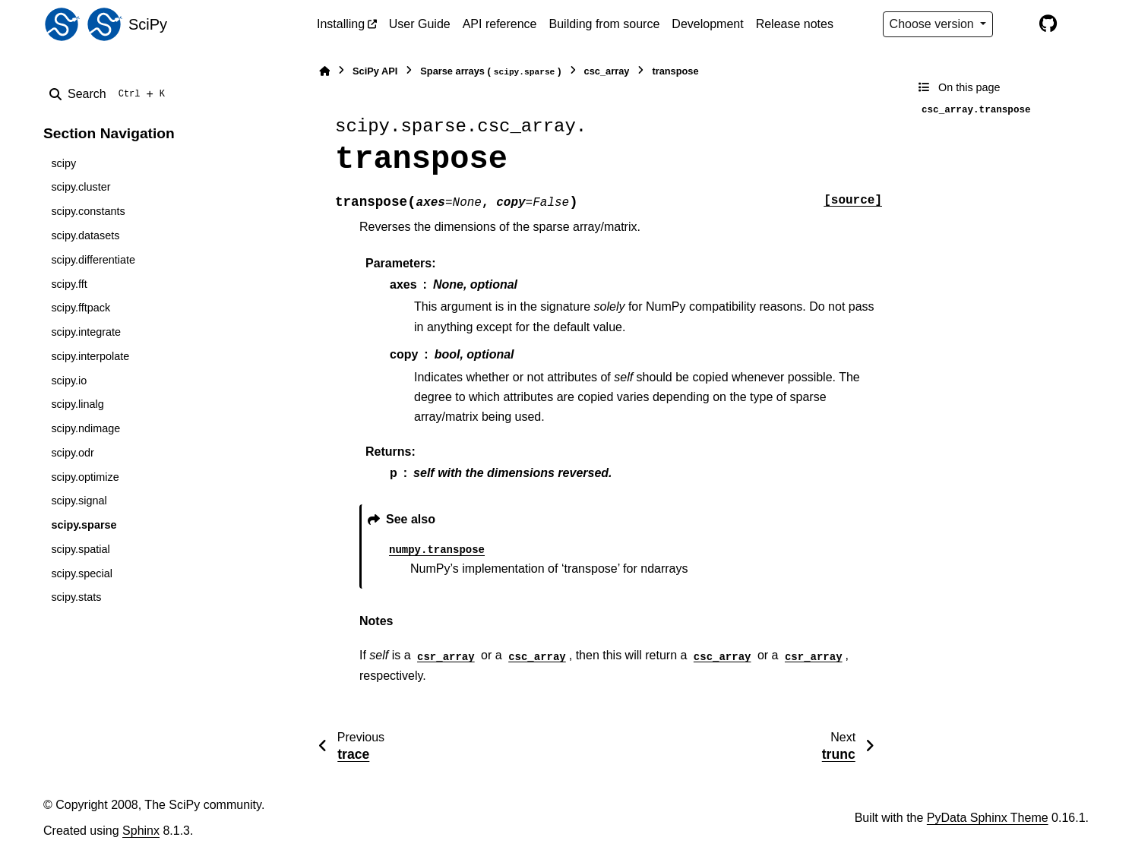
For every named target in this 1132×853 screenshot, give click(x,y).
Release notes (794, 23)
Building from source (604, 23)
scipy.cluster (80, 187)
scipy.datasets (85, 235)
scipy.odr (72, 453)
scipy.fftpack (80, 308)
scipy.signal (78, 500)
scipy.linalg (77, 404)
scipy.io (69, 380)
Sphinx (141, 830)
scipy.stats (76, 597)
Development (707, 23)
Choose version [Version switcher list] (934, 23)
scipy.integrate (86, 332)
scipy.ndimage (85, 428)
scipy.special (81, 573)
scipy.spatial (80, 549)
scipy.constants (88, 211)
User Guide (420, 23)
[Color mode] (1016, 24)
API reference (500, 23)
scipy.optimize (85, 477)
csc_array (607, 71)
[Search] (110, 94)
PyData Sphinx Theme (987, 817)
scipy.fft (69, 284)
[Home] (324, 71)
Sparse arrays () (490, 71)
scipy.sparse (83, 525)
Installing (341, 23)
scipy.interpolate (90, 356)
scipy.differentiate (93, 260)
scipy (63, 163)
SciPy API (375, 71)
